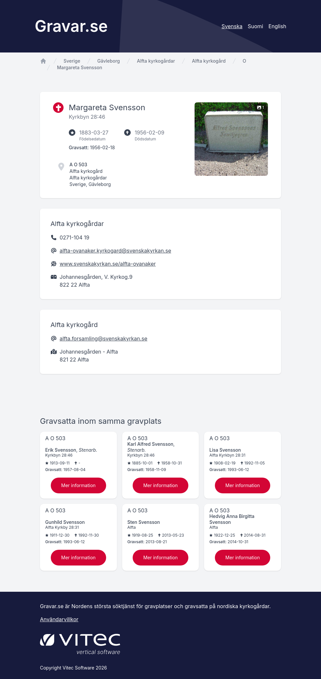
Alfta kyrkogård (209, 61)
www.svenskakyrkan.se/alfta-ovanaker (108, 263)
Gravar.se (71, 26)
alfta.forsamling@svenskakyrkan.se (103, 338)
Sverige (72, 61)
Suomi (255, 26)
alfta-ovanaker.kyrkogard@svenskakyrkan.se (115, 250)
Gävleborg (108, 61)
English (277, 26)
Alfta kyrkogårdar (156, 61)
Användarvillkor (59, 619)
